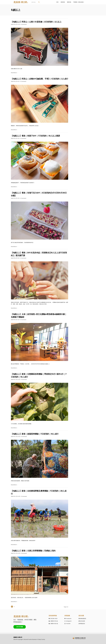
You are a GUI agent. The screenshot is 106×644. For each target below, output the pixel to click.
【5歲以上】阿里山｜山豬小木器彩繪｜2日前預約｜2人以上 (36, 21)
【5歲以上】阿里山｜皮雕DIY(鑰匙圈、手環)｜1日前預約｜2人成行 (39, 78)
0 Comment (24, 24)
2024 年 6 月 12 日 (15, 24)
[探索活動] (39, 2)
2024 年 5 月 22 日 (15, 496)
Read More (14, 72)
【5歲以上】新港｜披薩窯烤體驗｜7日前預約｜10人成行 (35, 434)
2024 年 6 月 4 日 (15, 319)
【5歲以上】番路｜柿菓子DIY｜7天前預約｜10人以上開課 (35, 135)
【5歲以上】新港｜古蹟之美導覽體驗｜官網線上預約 (33, 550)
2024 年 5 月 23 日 (15, 379)
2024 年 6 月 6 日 (15, 81)
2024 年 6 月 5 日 (15, 138)
